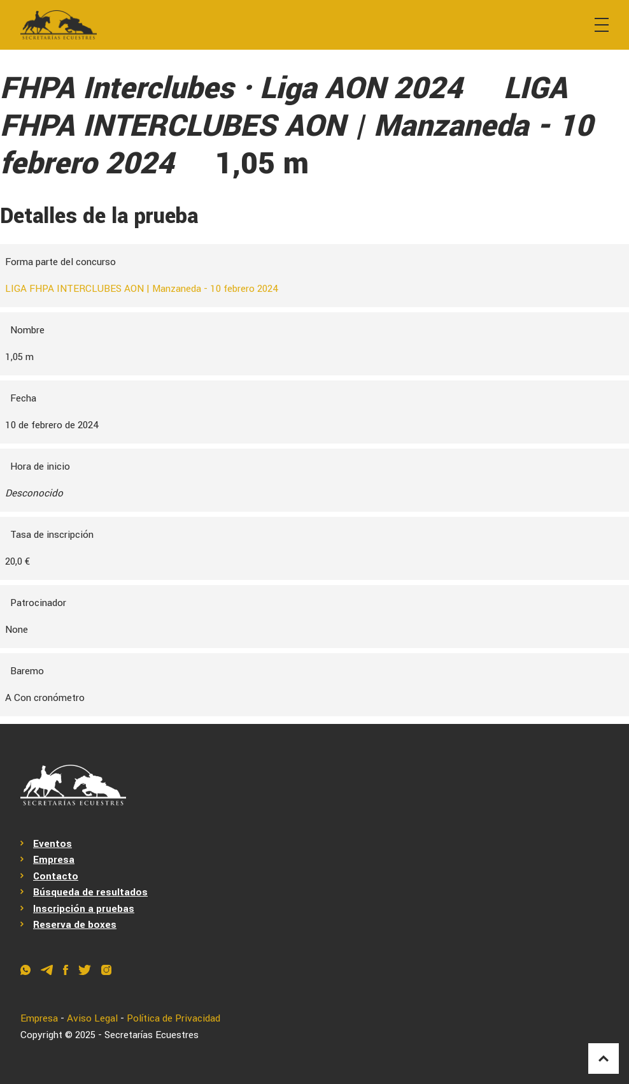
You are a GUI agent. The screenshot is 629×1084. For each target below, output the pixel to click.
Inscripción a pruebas (83, 909)
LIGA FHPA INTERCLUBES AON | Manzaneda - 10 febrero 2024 (142, 289)
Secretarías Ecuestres (151, 1035)
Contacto (55, 876)
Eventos (52, 844)
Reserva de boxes (75, 925)
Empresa (53, 860)
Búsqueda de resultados (90, 892)
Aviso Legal (92, 1018)
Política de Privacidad (173, 1018)
